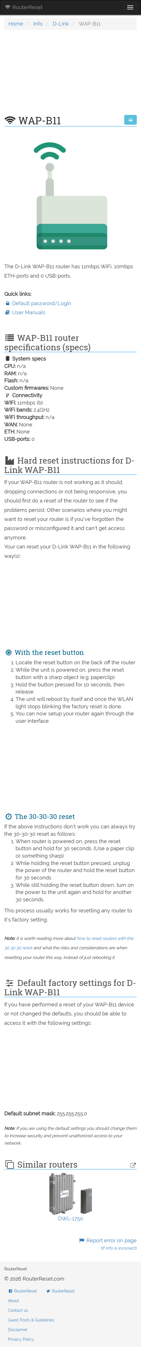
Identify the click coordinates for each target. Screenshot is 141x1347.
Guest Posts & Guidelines (31, 1320)
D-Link (61, 24)
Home (16, 24)
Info (38, 24)
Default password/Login (37, 303)
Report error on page (108, 1244)
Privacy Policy (21, 1339)
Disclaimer (18, 1329)
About (13, 1300)
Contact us (18, 1310)
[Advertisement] (70, 75)
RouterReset (24, 7)
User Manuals (24, 312)
